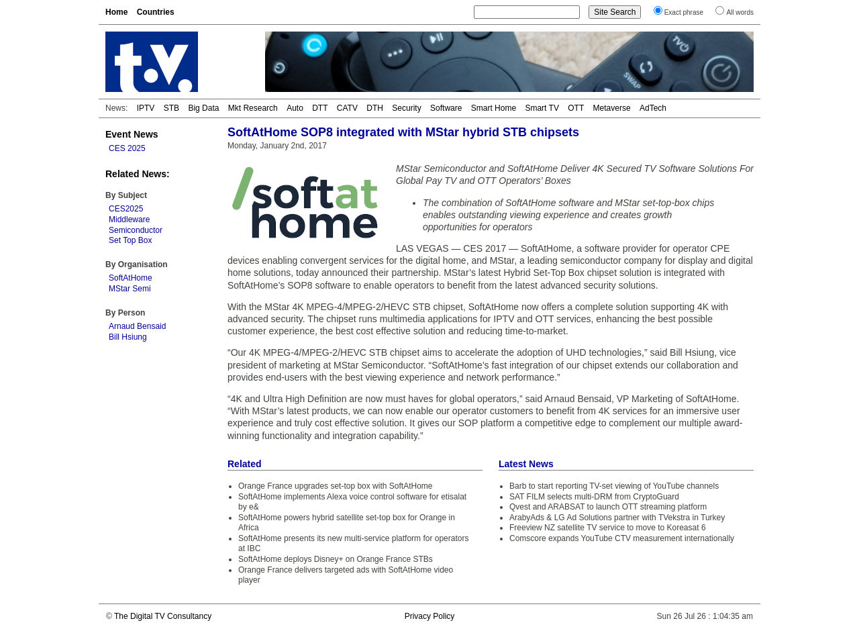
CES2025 (126, 208)
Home (116, 12)
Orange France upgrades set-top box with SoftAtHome (335, 486)
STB (171, 108)
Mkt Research (253, 108)
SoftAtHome (130, 278)
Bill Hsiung (128, 337)
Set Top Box (130, 240)
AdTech (653, 108)
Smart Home (493, 108)
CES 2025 (127, 148)
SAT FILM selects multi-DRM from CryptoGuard (594, 496)
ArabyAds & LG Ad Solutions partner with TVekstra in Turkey (617, 517)
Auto (295, 108)
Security (406, 108)
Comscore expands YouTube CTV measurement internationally (621, 538)
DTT (319, 108)
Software (446, 108)
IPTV (146, 108)
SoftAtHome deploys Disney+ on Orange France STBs (335, 559)
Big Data (203, 108)
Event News (131, 134)
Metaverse (612, 108)
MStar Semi (130, 288)
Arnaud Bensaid (137, 326)
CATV (347, 108)
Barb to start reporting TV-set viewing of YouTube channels (614, 486)
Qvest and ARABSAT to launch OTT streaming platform (608, 507)
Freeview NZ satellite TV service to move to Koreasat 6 (607, 527)
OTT (576, 108)
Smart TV (541, 108)
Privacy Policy (430, 616)
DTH (374, 108)
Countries (155, 12)
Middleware (129, 219)
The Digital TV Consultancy (162, 616)
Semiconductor (135, 230)
